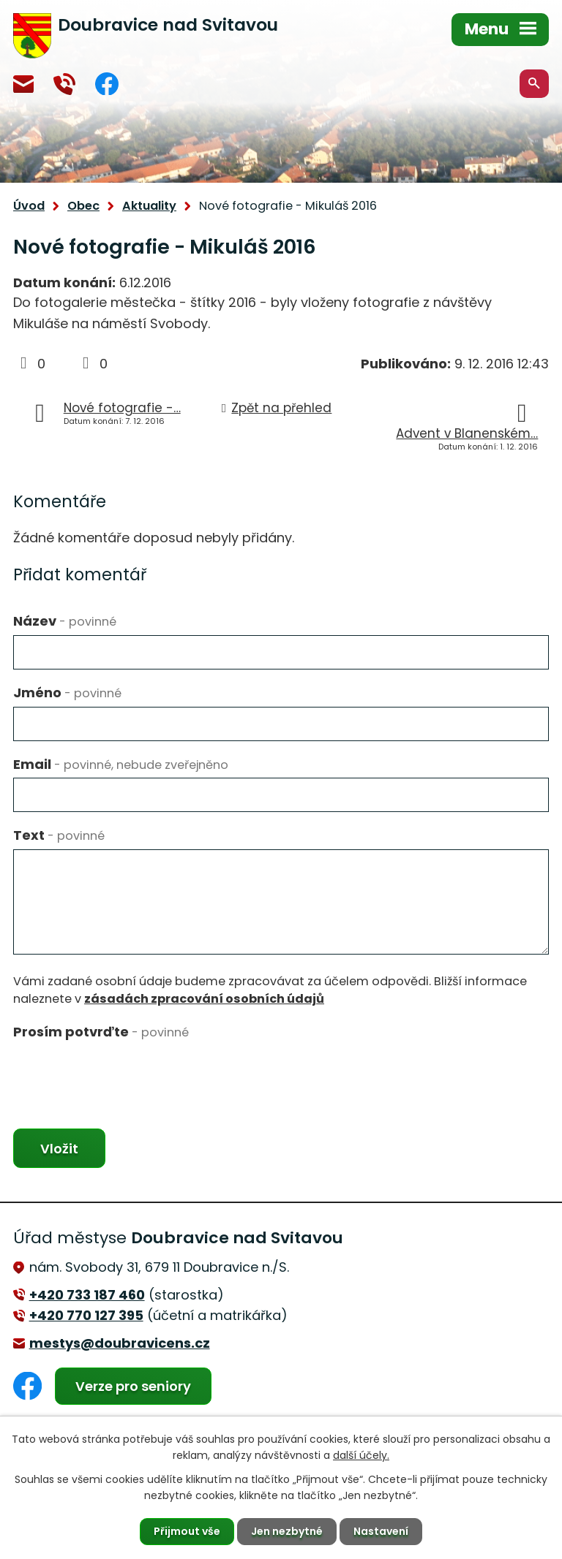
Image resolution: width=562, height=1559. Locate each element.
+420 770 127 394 (64, 84)
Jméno (67, 692)
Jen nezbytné (287, 1531)
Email (120, 764)
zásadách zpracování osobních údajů (204, 998)
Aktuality (149, 205)
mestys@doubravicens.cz (23, 84)
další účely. (361, 1455)
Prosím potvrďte (101, 1032)
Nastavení (380, 1531)
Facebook (107, 83)
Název (64, 621)
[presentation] (124, 1073)
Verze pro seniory (133, 1386)
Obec (83, 205)
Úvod (29, 205)
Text (59, 835)
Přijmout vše (187, 1531)
